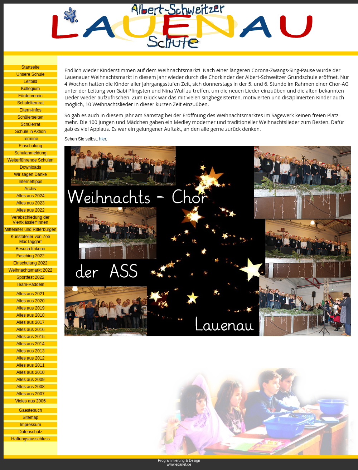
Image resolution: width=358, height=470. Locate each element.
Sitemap (30, 417)
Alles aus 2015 (30, 336)
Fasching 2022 (30, 255)
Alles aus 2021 (30, 293)
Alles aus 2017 (30, 322)
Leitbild (30, 81)
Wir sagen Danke (30, 174)
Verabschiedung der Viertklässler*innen (30, 220)
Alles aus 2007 (30, 393)
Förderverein (30, 95)
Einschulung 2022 (30, 263)
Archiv (30, 188)
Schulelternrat (30, 102)
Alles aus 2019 (30, 308)
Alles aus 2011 (30, 365)
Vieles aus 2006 (30, 401)
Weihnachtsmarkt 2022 (31, 270)
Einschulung (30, 145)
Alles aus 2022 (30, 210)
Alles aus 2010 (30, 372)
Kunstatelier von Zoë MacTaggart (30, 239)
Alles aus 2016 (30, 329)
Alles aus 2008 (30, 386)
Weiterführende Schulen (31, 160)
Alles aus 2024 (30, 195)
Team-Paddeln (30, 284)
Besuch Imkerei (30, 248)
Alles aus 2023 (30, 203)
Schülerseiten (31, 117)
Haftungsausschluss (30, 438)
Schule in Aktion (30, 131)
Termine (30, 138)
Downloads (30, 167)
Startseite (30, 67)
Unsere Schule (30, 74)
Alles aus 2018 (30, 315)
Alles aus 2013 (30, 350)
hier (102, 139)
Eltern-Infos (30, 110)
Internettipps (30, 181)
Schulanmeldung (30, 152)
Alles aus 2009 (30, 379)
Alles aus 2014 (30, 343)
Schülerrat (30, 124)
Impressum (30, 424)
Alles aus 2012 (30, 358)
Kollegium (30, 88)
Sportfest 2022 (30, 277)
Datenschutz (31, 431)
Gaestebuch (30, 410)
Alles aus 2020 (30, 300)
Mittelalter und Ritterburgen (31, 229)
